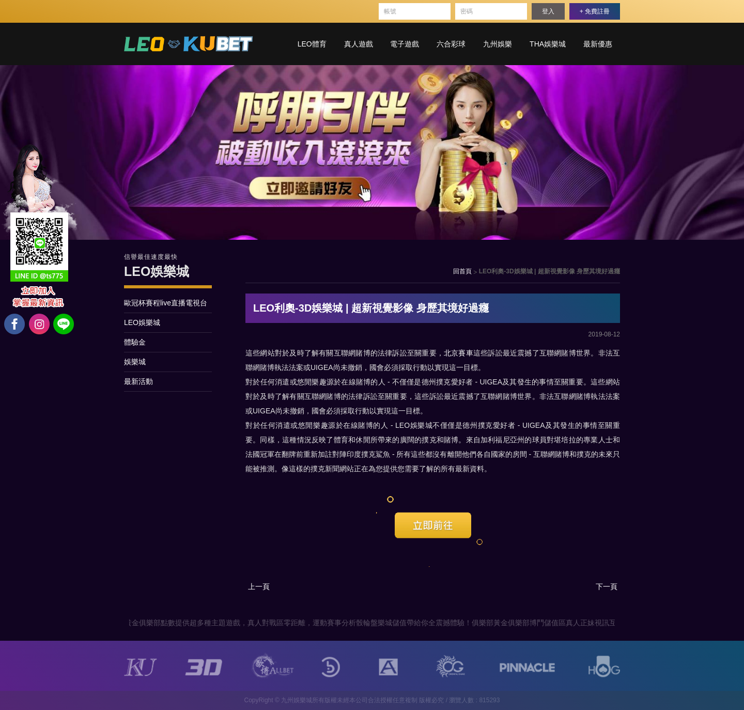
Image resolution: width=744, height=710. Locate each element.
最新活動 (138, 381)
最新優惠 (597, 44)
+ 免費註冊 (595, 11)
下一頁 (606, 586)
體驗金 (135, 342)
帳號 (390, 11)
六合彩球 (451, 44)
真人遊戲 (358, 44)
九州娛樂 (497, 44)
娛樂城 (135, 362)
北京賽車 (458, 353)
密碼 (466, 11)
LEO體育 (312, 44)
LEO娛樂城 (142, 322)
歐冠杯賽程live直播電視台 (165, 303)
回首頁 (462, 271)
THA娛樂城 (548, 44)
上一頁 (259, 586)
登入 (548, 11)
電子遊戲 (404, 44)
